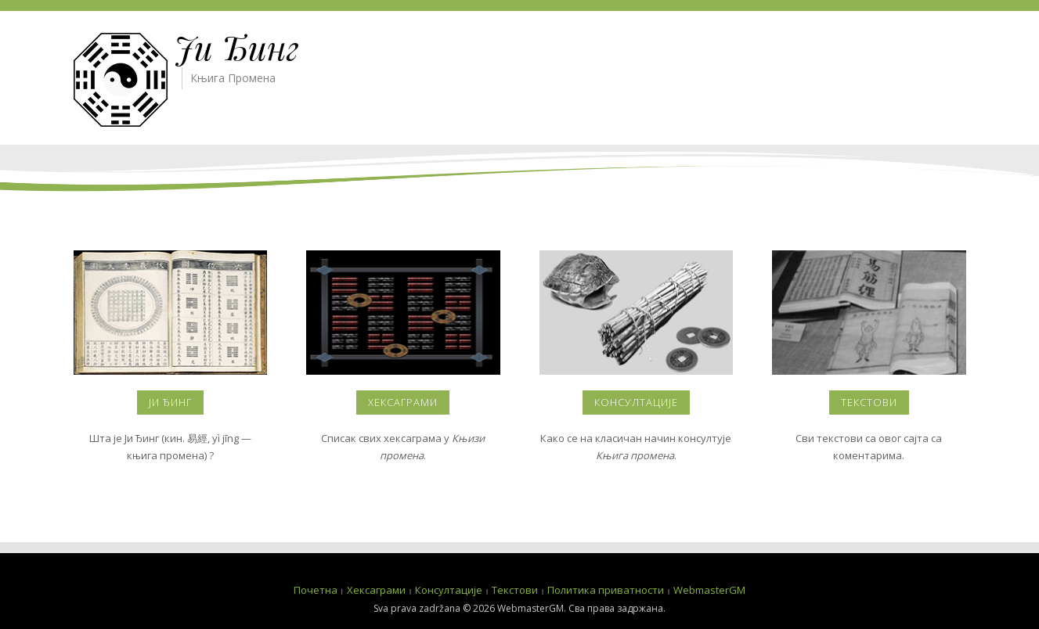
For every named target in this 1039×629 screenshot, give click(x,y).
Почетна (315, 590)
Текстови (869, 402)
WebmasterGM (709, 590)
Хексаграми (403, 402)
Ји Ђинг (236, 47)
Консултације (636, 402)
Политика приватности (605, 590)
